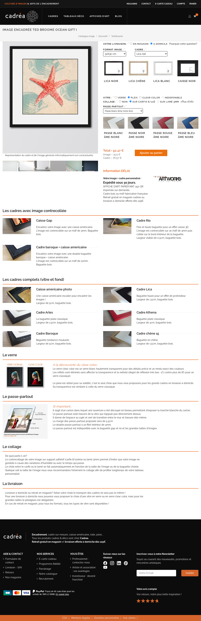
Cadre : (141, 49)
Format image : (114, 49)
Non (125, 101)
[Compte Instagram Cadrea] (112, 562)
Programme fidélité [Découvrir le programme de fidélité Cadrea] (49, 563)
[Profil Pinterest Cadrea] (126, 562)
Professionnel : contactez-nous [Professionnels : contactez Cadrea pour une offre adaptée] (81, 560)
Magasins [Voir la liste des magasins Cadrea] (132, 4)
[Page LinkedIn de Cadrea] (119, 562)
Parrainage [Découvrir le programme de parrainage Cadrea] (45, 568)
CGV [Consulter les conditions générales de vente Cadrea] (64, 617)
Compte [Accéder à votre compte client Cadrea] (181, 4)
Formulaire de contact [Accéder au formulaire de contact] (13, 560)
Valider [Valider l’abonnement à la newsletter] (189, 572)
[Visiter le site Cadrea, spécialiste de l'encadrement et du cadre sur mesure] (16, 537)
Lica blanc (161, 81)
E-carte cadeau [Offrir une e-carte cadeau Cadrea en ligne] (164, 4)
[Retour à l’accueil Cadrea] (22, 16)
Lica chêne (137, 81)
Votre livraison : (116, 43)
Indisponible (173, 97)
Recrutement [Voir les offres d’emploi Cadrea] (46, 578)
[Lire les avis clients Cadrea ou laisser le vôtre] (149, 599)
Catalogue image (86, 36)
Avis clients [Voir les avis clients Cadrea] (129, 617)
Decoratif (103, 36)
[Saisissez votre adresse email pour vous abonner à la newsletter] (156, 573)
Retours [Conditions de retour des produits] (9, 572)
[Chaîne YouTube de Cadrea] (105, 567)
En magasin (141, 44)
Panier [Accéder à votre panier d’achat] (192, 4)
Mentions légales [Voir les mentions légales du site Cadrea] (80, 617)
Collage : (110, 101)
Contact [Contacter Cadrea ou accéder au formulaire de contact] (146, 4)
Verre (122, 97)
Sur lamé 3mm (169, 101)
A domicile (160, 44)
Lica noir (111, 81)
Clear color (151, 97)
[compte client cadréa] (189, 16)
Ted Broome (117, 36)
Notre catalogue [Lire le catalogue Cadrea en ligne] (48, 573)
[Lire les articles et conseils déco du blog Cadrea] (118, 16)
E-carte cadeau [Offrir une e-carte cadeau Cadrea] (47, 558)
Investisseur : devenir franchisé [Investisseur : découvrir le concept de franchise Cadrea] (83, 577)
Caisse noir (187, 81)
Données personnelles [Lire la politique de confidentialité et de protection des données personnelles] (106, 617)
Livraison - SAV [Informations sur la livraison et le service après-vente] (13, 567)
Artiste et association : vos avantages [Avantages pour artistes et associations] (84, 569)
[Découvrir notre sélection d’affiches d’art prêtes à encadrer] (99, 16)
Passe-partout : (115, 106)
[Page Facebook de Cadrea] (105, 562)
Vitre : (108, 97)
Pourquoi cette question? (183, 43)
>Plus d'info (187, 101)
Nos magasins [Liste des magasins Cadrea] (13, 577)
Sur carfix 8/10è (143, 101)
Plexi (134, 97)
